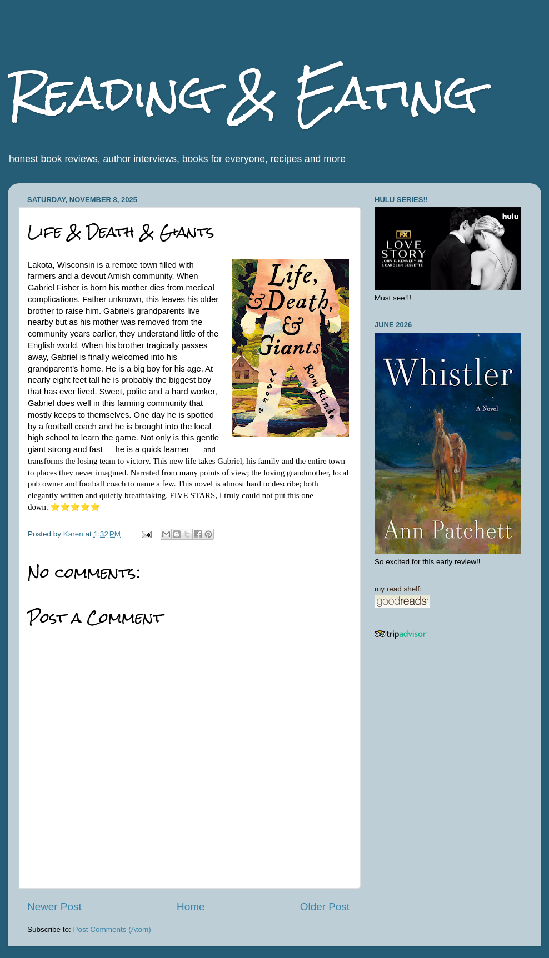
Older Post (325, 906)
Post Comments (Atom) (112, 929)
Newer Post (54, 906)
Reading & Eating (243, 93)
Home (190, 906)
